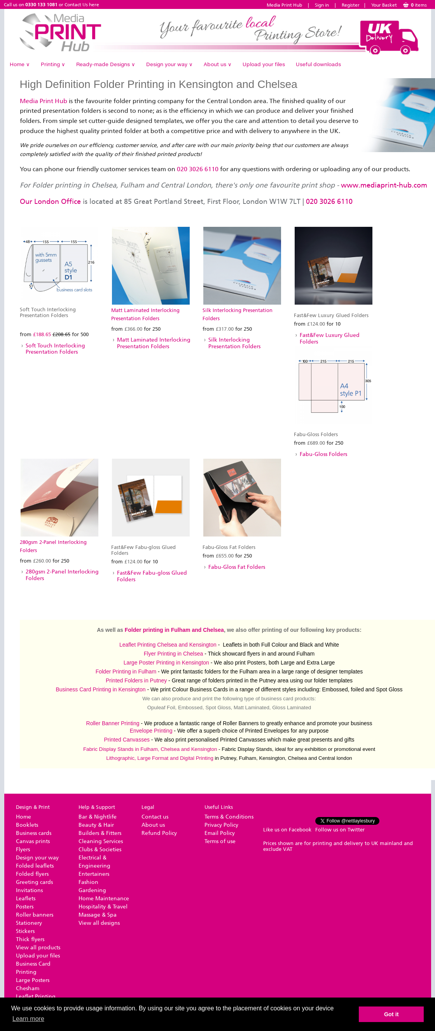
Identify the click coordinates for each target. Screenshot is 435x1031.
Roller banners (34, 915)
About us (218, 64)
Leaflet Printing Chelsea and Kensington (168, 645)
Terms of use (220, 841)
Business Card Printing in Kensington (100, 689)
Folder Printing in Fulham (126, 671)
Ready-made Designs (105, 64)
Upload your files (264, 64)
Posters (24, 906)
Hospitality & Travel (103, 906)
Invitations (29, 890)
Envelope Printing (151, 731)
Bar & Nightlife (98, 817)
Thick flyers (30, 939)
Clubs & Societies (100, 849)
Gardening (92, 890)
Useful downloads (318, 64)
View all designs (99, 923)
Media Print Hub (284, 5)
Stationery (29, 923)
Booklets (27, 825)
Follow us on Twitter (340, 830)
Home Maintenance (104, 898)
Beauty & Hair (96, 825)
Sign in (322, 5)
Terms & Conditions (228, 817)
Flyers (23, 849)
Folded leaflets (35, 866)
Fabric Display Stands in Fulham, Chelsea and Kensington (150, 749)
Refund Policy (159, 833)
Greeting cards (34, 882)
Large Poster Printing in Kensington (166, 662)
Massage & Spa (98, 915)
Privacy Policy (221, 825)
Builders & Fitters (100, 833)
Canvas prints (33, 841)
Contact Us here (82, 4)
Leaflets (25, 898)
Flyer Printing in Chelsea (173, 654)
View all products (38, 947)
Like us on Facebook (287, 830)
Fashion (88, 882)
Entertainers (94, 874)
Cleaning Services (101, 841)
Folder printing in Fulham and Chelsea (174, 630)
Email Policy (219, 833)
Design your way (169, 64)
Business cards (33, 833)
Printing (53, 64)
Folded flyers (32, 874)
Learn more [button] (28, 1018)
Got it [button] (391, 1014)
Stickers (25, 931)
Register (351, 5)
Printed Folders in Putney (136, 680)
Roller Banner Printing (113, 723)
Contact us (155, 817)
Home (20, 64)
